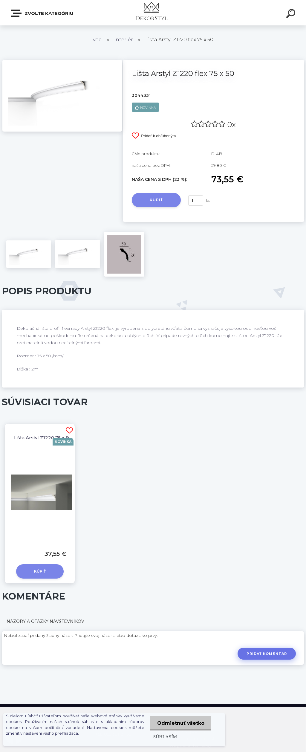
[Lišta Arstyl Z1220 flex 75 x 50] (62, 62)
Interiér (123, 39)
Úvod (95, 39)
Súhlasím (164, 736)
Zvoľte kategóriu (42, 13)
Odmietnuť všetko (180, 723)
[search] (291, 14)
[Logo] (153, 12)
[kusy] (195, 200)
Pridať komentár (267, 654)
